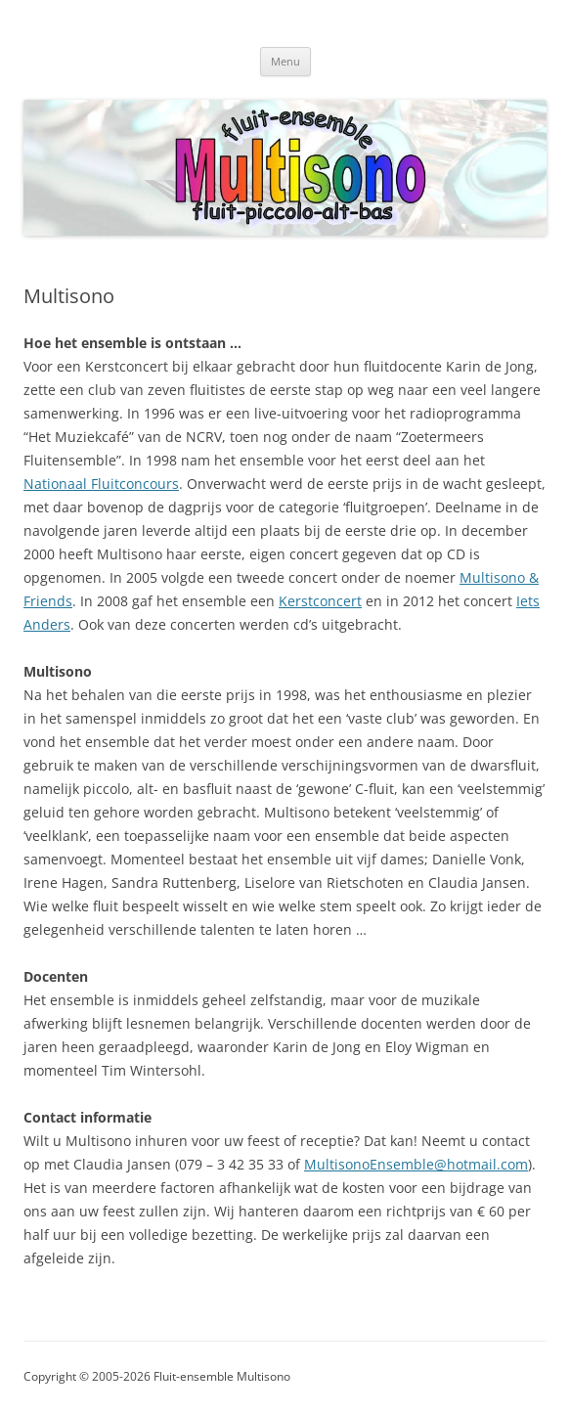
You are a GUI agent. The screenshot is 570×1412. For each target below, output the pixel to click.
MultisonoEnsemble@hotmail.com (416, 1164)
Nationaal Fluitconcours (101, 483)
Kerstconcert (320, 601)
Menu (285, 61)
